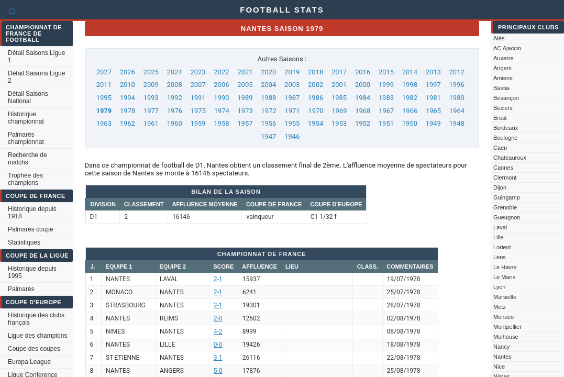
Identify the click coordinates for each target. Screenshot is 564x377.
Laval (500, 227)
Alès (498, 38)
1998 (409, 84)
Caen (500, 148)
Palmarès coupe (30, 229)
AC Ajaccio (507, 48)
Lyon (499, 287)
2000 (362, 84)
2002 (315, 84)
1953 (339, 123)
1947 (268, 136)
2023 (197, 72)
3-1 (218, 357)
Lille (498, 237)
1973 (245, 111)
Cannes (503, 167)
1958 (221, 123)
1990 (221, 98)
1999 (386, 84)
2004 (268, 84)
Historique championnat (26, 117)
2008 (174, 84)
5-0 (218, 370)
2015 (386, 72)
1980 (457, 98)
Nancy (501, 346)
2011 (104, 84)
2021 (244, 72)
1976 (174, 111)
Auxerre (503, 58)
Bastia (501, 88)
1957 (244, 123)
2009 (151, 84)
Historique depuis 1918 (32, 212)
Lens (499, 257)
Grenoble (505, 207)
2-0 (218, 318)
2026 (127, 72)
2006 (221, 84)
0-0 (218, 344)
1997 (433, 84)
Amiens (503, 78)
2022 (221, 72)
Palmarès (21, 289)
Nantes (502, 356)
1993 (151, 98)
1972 (268, 111)
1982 (409, 98)
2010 (127, 84)
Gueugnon (506, 217)
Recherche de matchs (27, 158)
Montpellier (507, 327)
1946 (292, 136)
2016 (362, 72)
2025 (151, 72)
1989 (244, 98)
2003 (292, 84)
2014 (409, 72)
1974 (221, 111)
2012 (457, 72)
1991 (197, 98)
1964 (457, 111)
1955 (292, 123)
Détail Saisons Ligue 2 (36, 77)
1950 (409, 123)
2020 (268, 72)
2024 (174, 72)
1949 (433, 123)
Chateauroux (509, 157)
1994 (127, 98)
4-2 (218, 331)
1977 (151, 111)
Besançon (506, 98)
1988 (268, 98)
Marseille (504, 297)
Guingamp (506, 197)
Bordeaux (505, 128)
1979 (104, 111)
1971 (292, 111)
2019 (292, 72)
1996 (457, 84)
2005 (244, 84)
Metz (499, 307)
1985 (339, 98)
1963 (104, 123)
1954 (315, 123)
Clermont (505, 177)
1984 (362, 98)
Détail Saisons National (28, 97)
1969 (339, 111)
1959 (197, 123)
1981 (433, 98)
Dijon (499, 187)
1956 (268, 123)
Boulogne (505, 138)
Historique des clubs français (36, 319)
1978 (127, 111)
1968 (362, 111)
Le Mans (504, 277)
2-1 (218, 279)
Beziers (503, 108)
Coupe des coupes (34, 348)
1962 (127, 123)
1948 (457, 123)
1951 (386, 123)
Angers (502, 68)
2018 (315, 72)
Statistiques (24, 242)
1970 (315, 111)
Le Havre (505, 267)
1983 (386, 98)
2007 (197, 84)
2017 (339, 72)
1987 (292, 98)
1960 (174, 123)
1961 (151, 123)
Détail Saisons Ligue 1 (36, 56)
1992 (174, 98)
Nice (499, 366)
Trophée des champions (25, 179)
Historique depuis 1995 (32, 272)
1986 (315, 98)
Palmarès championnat (26, 138)
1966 (409, 111)
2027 (104, 72)
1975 (198, 111)
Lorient (502, 247)
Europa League (29, 361)
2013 (433, 72)
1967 (386, 111)
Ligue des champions (37, 335)
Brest (500, 118)
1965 (433, 111)
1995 (104, 98)
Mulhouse (505, 337)
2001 (339, 84)
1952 (362, 123)
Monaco (503, 317)
